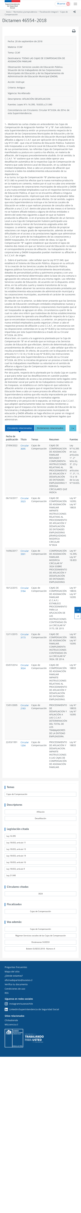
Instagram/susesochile (19, 1004)
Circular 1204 (25, 744)
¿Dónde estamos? (14, 975)
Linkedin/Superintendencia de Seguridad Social (32, 1009)
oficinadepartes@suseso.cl (18, 980)
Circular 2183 (25, 707)
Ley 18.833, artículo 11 (16, 842)
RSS (7, 992)
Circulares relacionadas (19, 428)
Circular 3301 (25, 552)
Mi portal (61, 4)
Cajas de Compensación (16, 794)
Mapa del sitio (12, 971)
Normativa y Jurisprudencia (25, 11)
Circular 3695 (25, 447)
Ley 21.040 (11, 875)
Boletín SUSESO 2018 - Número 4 (40, 948)
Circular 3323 (25, 500)
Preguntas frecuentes (16, 967)
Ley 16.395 (11, 836)
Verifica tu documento (16, 984)
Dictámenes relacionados (50, 428)
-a (79, 616)
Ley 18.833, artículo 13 (16, 849)
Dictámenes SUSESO (40, 942)
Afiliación (41, 811)
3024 (40, 893)
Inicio (8, 11)
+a (78, 610)
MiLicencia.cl (11, 1024)
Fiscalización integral (49, 11)
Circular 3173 (25, 636)
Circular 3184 (25, 589)
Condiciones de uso (15, 988)
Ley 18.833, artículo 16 (16, 862)
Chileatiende (11, 1020)
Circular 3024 (25, 667)
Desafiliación (40, 818)
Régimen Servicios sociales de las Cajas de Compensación (40, 935)
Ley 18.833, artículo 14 (16, 855)
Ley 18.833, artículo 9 (15, 869)
